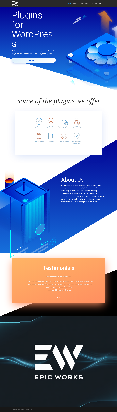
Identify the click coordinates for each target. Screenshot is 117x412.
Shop (75, 4)
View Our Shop (34, 60)
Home (69, 4)
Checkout (94, 4)
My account (83, 4)
